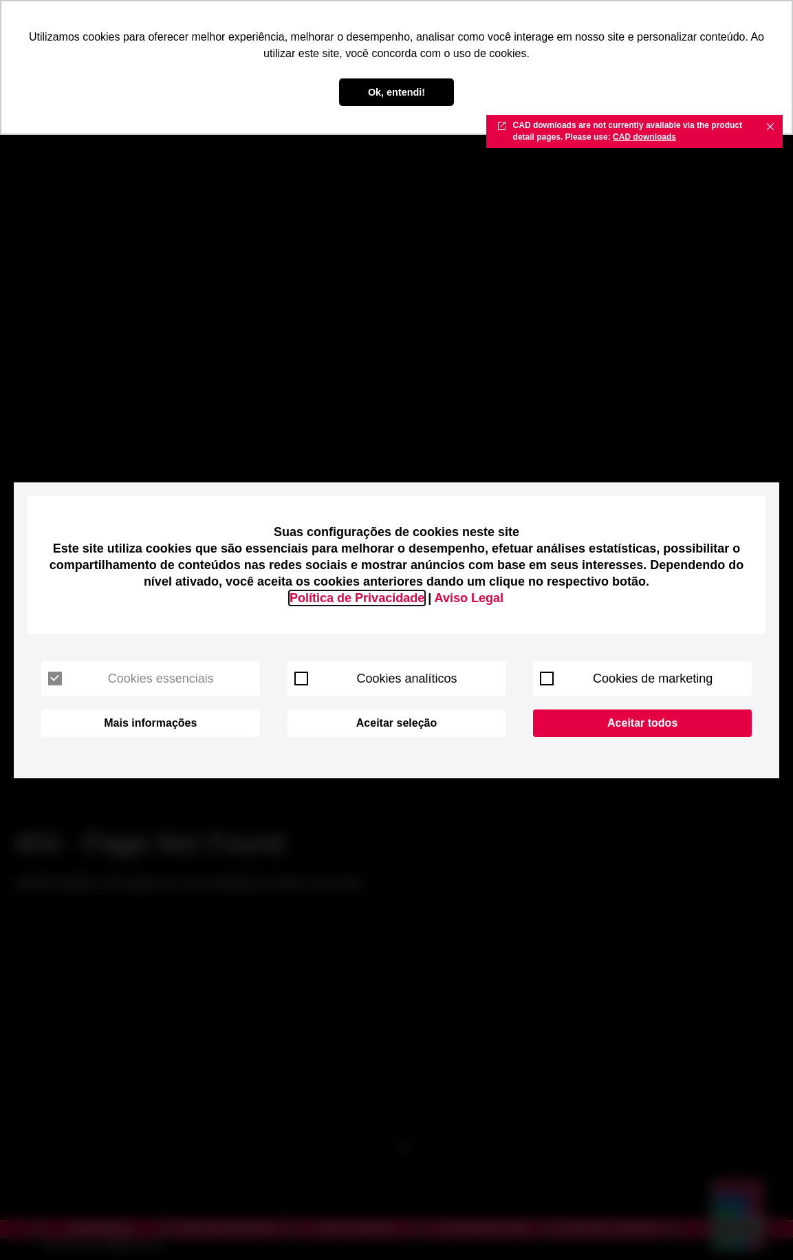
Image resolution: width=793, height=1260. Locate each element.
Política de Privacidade (357, 598)
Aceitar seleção (396, 723)
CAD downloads (644, 137)
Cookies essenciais (131, 678)
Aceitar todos (642, 723)
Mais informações (150, 723)
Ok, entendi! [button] (396, 92)
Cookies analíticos (375, 678)
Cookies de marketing (626, 678)
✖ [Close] (770, 126)
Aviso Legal (469, 598)
